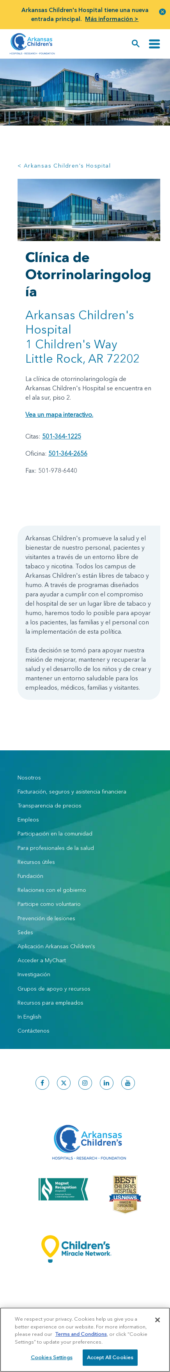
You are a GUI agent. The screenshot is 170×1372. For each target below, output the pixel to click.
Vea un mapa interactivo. (59, 414)
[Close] (157, 1322)
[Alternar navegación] (154, 44)
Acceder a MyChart (42, 960)
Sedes (25, 932)
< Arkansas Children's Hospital (64, 165)
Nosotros (29, 777)
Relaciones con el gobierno (52, 889)
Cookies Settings (52, 1359)
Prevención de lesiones (46, 918)
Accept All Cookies (110, 1359)
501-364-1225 (61, 436)
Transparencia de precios (49, 805)
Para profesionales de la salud (56, 847)
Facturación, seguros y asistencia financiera (72, 791)
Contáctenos (34, 1030)
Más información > (111, 19)
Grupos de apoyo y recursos (54, 988)
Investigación (34, 974)
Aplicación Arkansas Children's (57, 946)
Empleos (28, 819)
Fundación (30, 875)
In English (29, 1016)
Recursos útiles (36, 861)
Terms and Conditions (81, 1336)
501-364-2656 (67, 453)
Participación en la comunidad (55, 833)
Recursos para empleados (50, 1002)
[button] (162, 11)
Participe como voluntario (49, 903)
